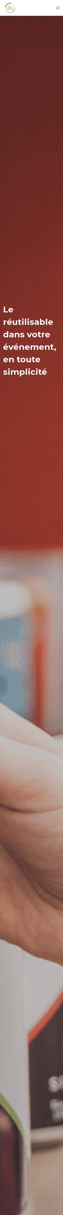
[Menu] (57, 7)
